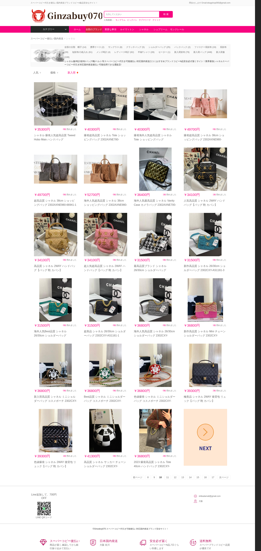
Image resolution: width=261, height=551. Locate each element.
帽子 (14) (82, 47)
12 (175, 477)
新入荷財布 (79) (182, 52)
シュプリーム (160, 29)
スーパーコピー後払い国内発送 (47, 38)
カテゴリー (55, 29)
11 (167, 477)
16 (205, 477)
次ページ (224, 477)
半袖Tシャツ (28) (146, 52)
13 (182, 477)
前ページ (137, 477)
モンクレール (177, 29)
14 (190, 477)
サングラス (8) (115, 47)
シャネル (143, 29)
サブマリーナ (145, 20)
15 (198, 477)
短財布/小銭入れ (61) (82, 52)
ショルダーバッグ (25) (159, 47)
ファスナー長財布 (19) (205, 47)
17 (213, 477)
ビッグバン (132, 20)
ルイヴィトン (127, 29)
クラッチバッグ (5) (135, 47)
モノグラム (121, 20)
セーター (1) (164, 52)
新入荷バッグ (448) (202, 52)
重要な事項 (110, 29)
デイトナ (156, 20)
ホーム (77, 29)
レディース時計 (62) (124, 52)
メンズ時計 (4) (103, 52)
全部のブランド (94, 29)
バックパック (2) (182, 47)
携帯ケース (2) (97, 47)
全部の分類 (70, 47)
